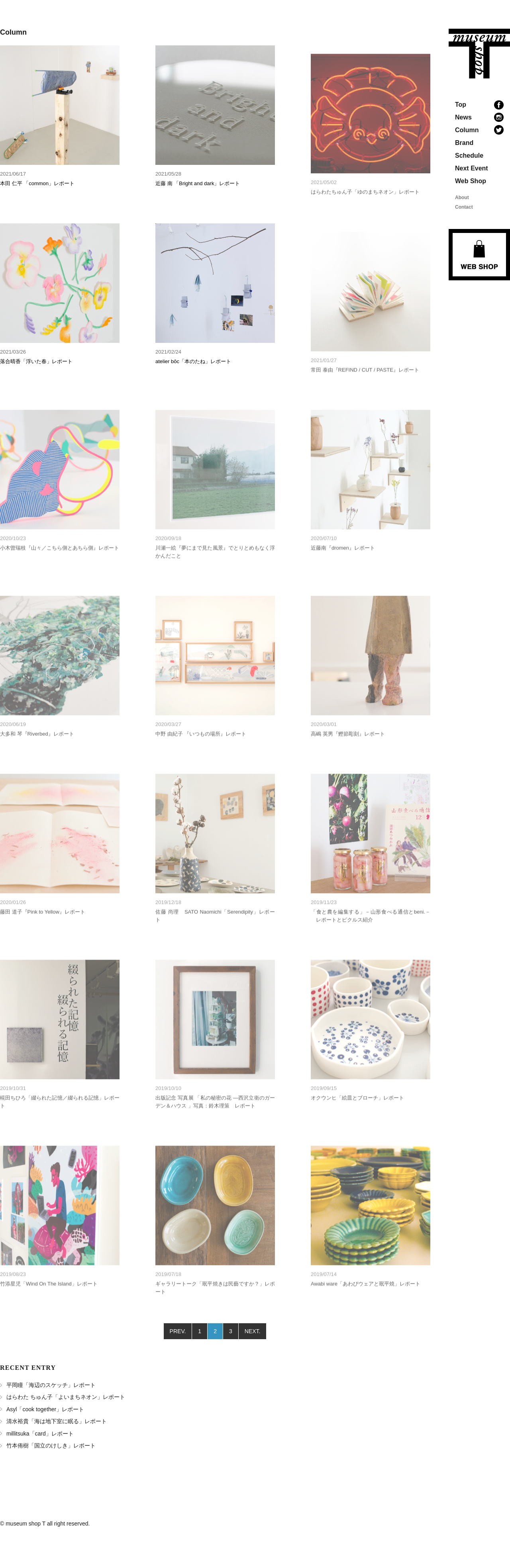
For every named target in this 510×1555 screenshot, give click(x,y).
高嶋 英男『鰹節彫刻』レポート (348, 749)
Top (460, 104)
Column (467, 130)
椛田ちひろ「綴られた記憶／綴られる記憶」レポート (60, 1117)
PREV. (178, 1331)
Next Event (471, 168)
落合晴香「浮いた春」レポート (36, 361)
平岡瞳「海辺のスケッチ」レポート (51, 1385)
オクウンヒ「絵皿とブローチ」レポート (357, 1113)
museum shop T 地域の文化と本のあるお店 (479, 53)
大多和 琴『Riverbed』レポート (37, 749)
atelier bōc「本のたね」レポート (193, 361)
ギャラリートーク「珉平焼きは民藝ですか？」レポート (215, 1303)
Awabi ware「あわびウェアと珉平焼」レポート (365, 1299)
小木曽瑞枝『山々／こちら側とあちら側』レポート (59, 563)
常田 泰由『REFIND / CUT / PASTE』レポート (365, 385)
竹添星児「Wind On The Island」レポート (49, 1299)
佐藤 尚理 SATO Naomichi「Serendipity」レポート (215, 931)
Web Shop (470, 181)
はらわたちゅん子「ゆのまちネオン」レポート (365, 207)
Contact (464, 207)
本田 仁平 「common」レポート (37, 183)
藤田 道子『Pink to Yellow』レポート (42, 927)
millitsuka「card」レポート (40, 1433)
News (463, 117)
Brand (464, 142)
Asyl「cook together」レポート (45, 1409)
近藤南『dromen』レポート (343, 563)
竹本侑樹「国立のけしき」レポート (51, 1445)
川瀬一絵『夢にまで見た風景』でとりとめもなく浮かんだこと (215, 567)
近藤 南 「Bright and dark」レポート (197, 183)
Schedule (469, 155)
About (462, 197)
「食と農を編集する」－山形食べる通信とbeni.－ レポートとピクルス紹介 (370, 931)
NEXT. (253, 1331)
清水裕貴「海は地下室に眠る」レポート (56, 1421)
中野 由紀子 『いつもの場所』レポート (200, 749)
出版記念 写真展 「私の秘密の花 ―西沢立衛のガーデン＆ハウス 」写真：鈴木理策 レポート (215, 1117)
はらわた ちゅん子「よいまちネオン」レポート (65, 1397)
